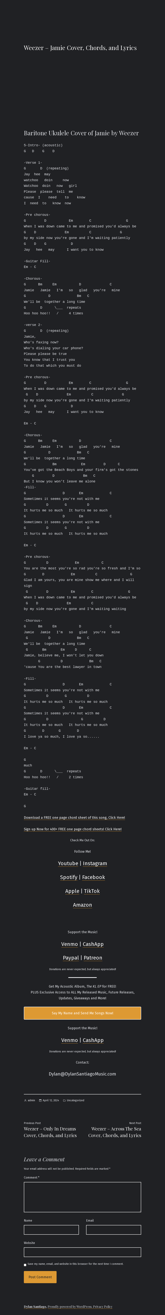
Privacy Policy (102, 1307)
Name (28, 1220)
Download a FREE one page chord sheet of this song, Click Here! (74, 818)
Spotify (68, 877)
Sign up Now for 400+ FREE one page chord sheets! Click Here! (73, 829)
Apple (72, 891)
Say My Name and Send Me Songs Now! (82, 1013)
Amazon (82, 905)
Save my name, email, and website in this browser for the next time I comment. (75, 1264)
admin (31, 1100)
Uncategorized (75, 1100)
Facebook (93, 877)
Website (29, 1243)
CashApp (93, 944)
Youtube (68, 863)
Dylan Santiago (35, 1307)
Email (90, 1220)
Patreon (93, 958)
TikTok (92, 891)
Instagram (95, 863)
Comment (31, 1177)
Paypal (71, 958)
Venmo (69, 944)
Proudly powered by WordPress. (70, 1307)
